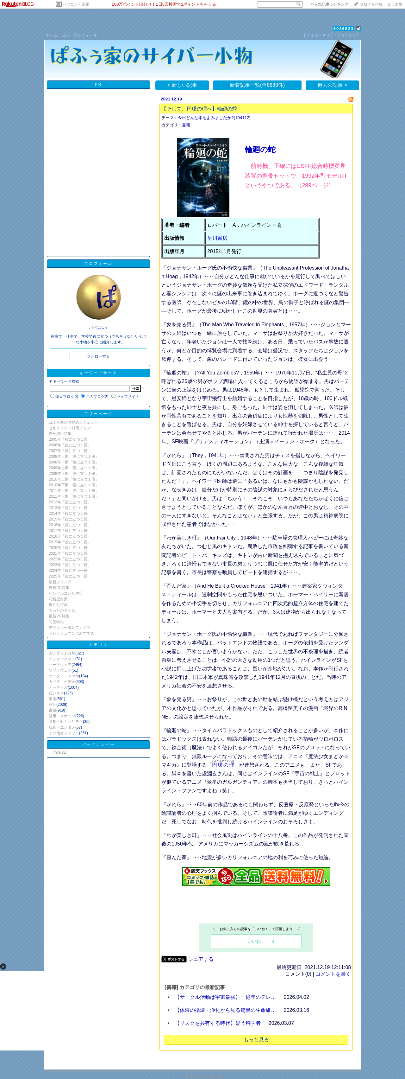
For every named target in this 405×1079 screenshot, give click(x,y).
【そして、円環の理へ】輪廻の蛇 (199, 109)
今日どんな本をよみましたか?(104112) (214, 117)
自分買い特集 (60, 433)
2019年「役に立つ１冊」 (70, 542)
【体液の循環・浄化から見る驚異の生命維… (225, 1010)
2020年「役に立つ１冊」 (70, 548)
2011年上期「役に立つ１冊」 (74, 490)
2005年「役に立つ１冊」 (70, 439)
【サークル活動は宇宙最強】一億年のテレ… (225, 997)
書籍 (52, 710)
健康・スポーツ (62, 716)
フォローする (98, 356)
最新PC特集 (59, 616)
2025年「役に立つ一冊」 (70, 576)
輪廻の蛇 (260, 149)
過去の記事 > (332, 85)
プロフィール (85, 35)
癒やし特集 (58, 605)
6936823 (343, 28)
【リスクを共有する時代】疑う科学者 (218, 1023)
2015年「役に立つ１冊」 (70, 519)
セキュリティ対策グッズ (69, 428)
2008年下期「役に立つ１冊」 (74, 462)
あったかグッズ (62, 610)
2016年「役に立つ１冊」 (70, 525)
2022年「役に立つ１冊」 (70, 559)
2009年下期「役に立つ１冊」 (74, 473)
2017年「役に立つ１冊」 (70, 530)
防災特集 (56, 622)
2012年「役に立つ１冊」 (70, 502)
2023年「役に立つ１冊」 (70, 565)
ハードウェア (60, 664)
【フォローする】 (318, 35)
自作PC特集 (59, 587)
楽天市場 (394, 4)
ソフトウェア (60, 670)
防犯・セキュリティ (66, 721)
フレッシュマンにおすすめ (71, 633)
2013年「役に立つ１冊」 (70, 508)
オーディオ (58, 687)
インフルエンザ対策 (66, 593)
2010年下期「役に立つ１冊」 (74, 485)
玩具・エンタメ (62, 727)
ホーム (52, 35)
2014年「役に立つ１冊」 (70, 513)
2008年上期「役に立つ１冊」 (74, 456)
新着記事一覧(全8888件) (257, 85)
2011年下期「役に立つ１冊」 (74, 496)
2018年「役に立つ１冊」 (70, 536)
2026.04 (59, 753)
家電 (52, 699)
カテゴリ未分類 (62, 653)
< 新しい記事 (182, 85)
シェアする (201, 959)
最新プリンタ (60, 582)
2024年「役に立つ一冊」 (70, 570)
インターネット (62, 659)
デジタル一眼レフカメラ (69, 627)
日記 (65, 35)
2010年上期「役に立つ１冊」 (74, 479)
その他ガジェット (64, 733)
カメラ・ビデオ (62, 682)
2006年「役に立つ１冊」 (70, 445)
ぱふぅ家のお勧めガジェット (73, 422)
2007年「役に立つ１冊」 (70, 451)
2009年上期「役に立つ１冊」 (74, 468)
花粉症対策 (58, 599)
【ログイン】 (348, 35)
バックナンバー (98, 744)
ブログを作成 (371, 4)
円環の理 (223, 765)
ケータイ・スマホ (64, 676)
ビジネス (56, 693)
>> (329, 4)
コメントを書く (333, 974)
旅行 (52, 704)
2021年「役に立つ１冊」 (70, 553)
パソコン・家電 (76, 4)
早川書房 (217, 238)
